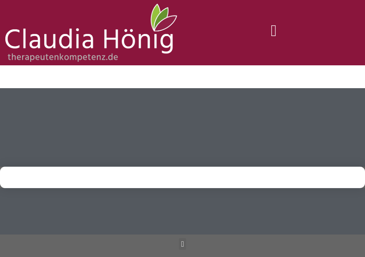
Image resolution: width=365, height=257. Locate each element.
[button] (274, 31)
